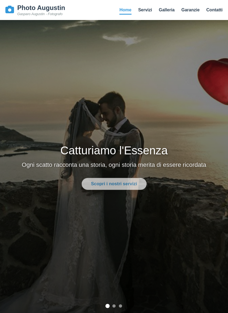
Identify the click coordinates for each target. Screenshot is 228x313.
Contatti (214, 10)
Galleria (167, 10)
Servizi (145, 10)
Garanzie (190, 10)
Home (125, 10)
